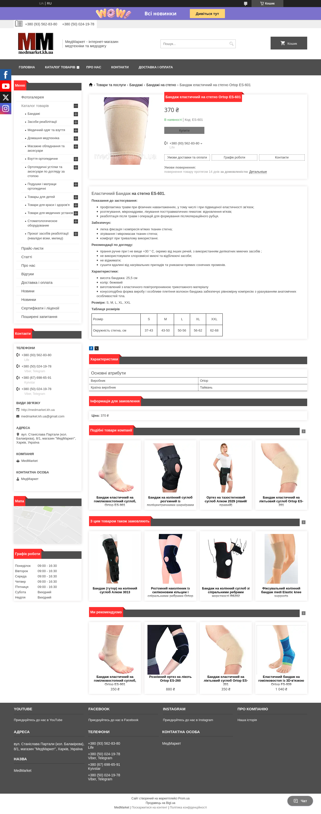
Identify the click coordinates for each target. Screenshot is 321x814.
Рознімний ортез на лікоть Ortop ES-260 (170, 678)
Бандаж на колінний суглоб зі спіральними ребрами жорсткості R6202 (226, 592)
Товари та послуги (111, 85)
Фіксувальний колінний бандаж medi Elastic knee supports (281, 592)
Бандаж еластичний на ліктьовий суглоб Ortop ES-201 (281, 501)
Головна (27, 67)
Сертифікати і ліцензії (40, 308)
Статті (26, 257)
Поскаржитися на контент (149, 807)
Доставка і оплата (156, 67)
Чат (300, 801)
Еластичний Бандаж (112, 193)
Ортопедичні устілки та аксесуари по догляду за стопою (46, 171)
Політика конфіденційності (188, 807)
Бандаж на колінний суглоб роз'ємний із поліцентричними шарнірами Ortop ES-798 (170, 501)
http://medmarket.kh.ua (38, 410)
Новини (27, 291)
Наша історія (247, 720)
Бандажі (136, 85)
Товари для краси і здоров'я (48, 205)
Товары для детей (41, 197)
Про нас (93, 67)
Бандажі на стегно (161, 85)
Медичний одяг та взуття (46, 130)
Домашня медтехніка (43, 138)
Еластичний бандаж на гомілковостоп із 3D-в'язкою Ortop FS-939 (281, 680)
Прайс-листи (32, 248)
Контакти (120, 67)
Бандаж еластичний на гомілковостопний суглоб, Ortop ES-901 (115, 501)
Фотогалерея (32, 97)
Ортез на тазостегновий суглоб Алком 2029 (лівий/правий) (226, 501)
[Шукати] (231, 43)
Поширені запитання (39, 316)
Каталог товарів (60, 67)
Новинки (28, 299)
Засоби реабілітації (42, 122)
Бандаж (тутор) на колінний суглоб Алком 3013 (115, 590)
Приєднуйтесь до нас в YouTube (38, 720)
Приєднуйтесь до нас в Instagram (188, 720)
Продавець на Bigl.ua (160, 803)
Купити (184, 130)
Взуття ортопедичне (43, 158)
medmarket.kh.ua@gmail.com (42, 416)
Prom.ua (184, 798)
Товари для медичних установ (50, 213)
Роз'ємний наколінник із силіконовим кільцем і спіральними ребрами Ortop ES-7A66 (170, 592)
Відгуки (27, 274)
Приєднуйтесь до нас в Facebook (113, 720)
